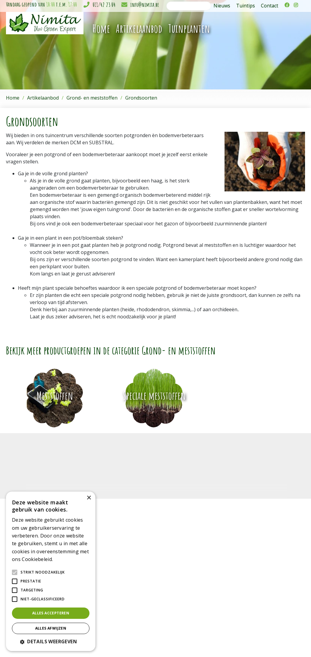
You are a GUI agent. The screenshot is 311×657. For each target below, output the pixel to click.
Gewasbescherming (138, 605)
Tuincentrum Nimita (236, 555)
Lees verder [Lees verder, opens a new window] (64, 559)
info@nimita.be (144, 4)
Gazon (125, 599)
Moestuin (128, 618)
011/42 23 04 (104, 4)
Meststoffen (55, 395)
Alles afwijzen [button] (50, 628)
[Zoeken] (188, 5)
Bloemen (127, 568)
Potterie (126, 580)
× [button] (88, 498)
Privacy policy (293, 642)
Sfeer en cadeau (134, 586)
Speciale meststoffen (154, 395)
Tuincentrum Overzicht (259, 642)
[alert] (50, 571)
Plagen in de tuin (135, 624)
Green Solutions (221, 642)
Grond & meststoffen (139, 611)
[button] (50, 641)
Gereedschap (131, 574)
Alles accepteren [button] (50, 613)
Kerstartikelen (132, 593)
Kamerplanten (132, 555)
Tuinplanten (130, 561)
